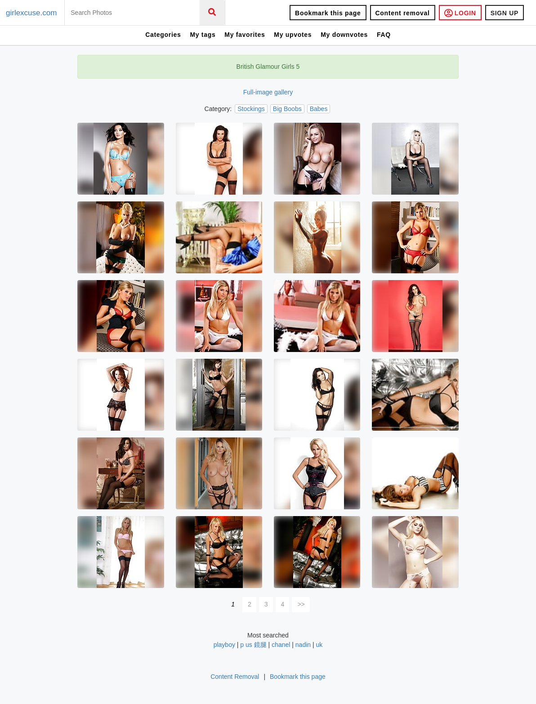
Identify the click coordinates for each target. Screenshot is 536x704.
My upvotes (293, 34)
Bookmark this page (328, 13)
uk (319, 644)
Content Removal (234, 676)
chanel (281, 644)
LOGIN (460, 13)
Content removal (402, 13)
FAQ (384, 34)
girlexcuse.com (31, 13)
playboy (224, 644)
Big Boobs (287, 108)
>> (300, 604)
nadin (303, 644)
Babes (319, 108)
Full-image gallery (268, 92)
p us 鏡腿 (253, 644)
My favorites (244, 34)
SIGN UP (504, 13)
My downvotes (344, 34)
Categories (163, 34)
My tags (202, 34)
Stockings (251, 108)
